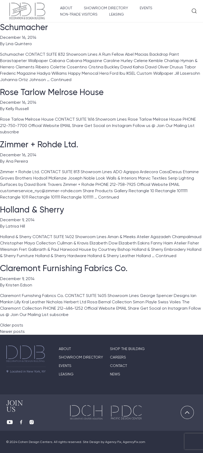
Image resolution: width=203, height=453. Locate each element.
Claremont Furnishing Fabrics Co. (64, 268)
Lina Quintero (19, 43)
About (66, 8)
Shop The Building (127, 349)
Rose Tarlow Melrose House (52, 92)
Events (146, 8)
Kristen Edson (19, 284)
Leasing (116, 14)
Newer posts (12, 331)
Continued (61, 79)
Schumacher (24, 27)
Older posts (11, 325)
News (115, 374)
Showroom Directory (106, 8)
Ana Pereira (17, 161)
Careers (118, 357)
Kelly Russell (17, 108)
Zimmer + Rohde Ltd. (39, 144)
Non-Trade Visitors (79, 14)
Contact (118, 366)
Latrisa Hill (15, 226)
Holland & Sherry (32, 210)
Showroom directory (81, 357)
